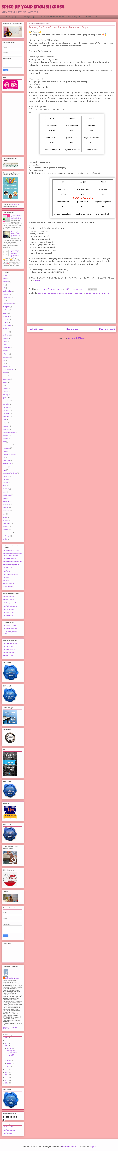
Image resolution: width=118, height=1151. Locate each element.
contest (5, 338)
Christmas (6, 316)
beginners (6, 294)
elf (4, 360)
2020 (7, 1038)
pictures (5, 467)
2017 (7, 1046)
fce (86, 293)
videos (5, 517)
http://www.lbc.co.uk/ (9, 625)
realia (4, 486)
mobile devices (7, 445)
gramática (6, 404)
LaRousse (6, 577)
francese (5, 391)
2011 (7, 1083)
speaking (6, 501)
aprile (9, 1066)
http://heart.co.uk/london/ (10, 628)
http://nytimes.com (8, 612)
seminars (6, 489)
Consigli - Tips (29, 17)
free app (5, 395)
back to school (7, 291)
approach (6, 281)
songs (5, 498)
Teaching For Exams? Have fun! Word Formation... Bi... (12, 1054)
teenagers (6, 511)
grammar (6, 407)
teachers (5, 507)
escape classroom (8, 369)
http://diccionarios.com (10, 558)
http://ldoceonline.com (10, 568)
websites (5, 529)
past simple (6, 460)
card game (6, 307)
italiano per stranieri (9, 432)
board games (44, 293)
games (92, 293)
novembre (10, 1048)
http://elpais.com (8, 656)
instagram (6, 426)
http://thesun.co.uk (8, 600)
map (4, 442)
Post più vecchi (107, 329)
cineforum (6, 319)
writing (5, 539)
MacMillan (6, 580)
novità (5, 451)
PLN (4, 470)
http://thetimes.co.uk (9, 596)
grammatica (6, 410)
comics (5, 329)
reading (5, 482)
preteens (5, 476)
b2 (4, 288)
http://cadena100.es (9, 1127)
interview (6, 429)
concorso (6, 332)
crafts (4, 341)
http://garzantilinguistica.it (11, 565)
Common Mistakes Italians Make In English (60, 17)
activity (5, 275)
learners (5, 435)
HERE (38, 281)
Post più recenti (37, 329)
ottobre (9, 1060)
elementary (6, 357)
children (5, 313)
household (6, 416)
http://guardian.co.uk (9, 615)
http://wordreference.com (10, 574)
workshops (6, 536)
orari (4, 457)
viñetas (5, 520)
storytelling (6, 504)
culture (5, 344)
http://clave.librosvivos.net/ (11, 550)
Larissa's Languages (12, 978)
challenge (6, 310)
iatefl (4, 420)
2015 (7, 1072)
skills (4, 492)
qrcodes (5, 479)
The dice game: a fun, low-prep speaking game (16, 216)
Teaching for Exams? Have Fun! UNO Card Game (16, 234)
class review (7, 325)
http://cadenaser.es (9, 1130)
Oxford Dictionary (8, 587)
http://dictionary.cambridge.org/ (12, 561)
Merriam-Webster (8, 583)
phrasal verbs (7, 464)
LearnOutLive (15, 204)
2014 (7, 1075)
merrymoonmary (69, 1147)
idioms (5, 423)
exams (81, 293)
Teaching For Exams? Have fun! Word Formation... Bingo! (58, 27)
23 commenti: (77, 289)
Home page (11, 17)
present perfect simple (10, 473)
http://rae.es (6, 571)
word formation (103, 293)
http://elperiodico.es (9, 649)
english (5, 366)
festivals (5, 388)
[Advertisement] (72, 309)
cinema (5, 322)
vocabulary (6, 523)
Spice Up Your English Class (33, 7)
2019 (7, 1040)
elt (4, 363)
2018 (7, 1043)
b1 (4, 285)
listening (5, 438)
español (5, 372)
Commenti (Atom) (76, 338)
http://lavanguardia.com (10, 643)
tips (4, 514)
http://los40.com (8, 1133)
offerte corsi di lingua (9, 454)
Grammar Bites (93, 17)
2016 (7, 1069)
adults (5, 278)
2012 (7, 1080)
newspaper (6, 448)
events (5, 376)
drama (5, 350)
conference (6, 335)
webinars (6, 526)
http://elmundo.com (9, 652)
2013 (7, 1077)
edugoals (6, 354)
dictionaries (6, 347)
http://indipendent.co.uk (10, 606)
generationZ (7, 401)
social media (7, 495)
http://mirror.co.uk (8, 609)
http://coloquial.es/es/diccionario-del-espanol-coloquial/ (12, 554)
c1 (4, 300)
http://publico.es (8, 646)
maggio (9, 1063)
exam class (73, 293)
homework (6, 413)
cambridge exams (59, 293)
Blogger (92, 1147)
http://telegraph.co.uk (9, 603)
